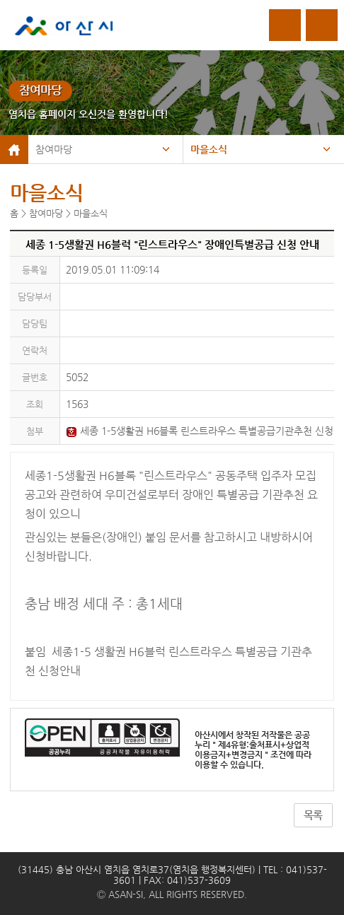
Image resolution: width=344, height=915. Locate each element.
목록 (313, 815)
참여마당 (53, 149)
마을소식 (208, 149)
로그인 (285, 25)
